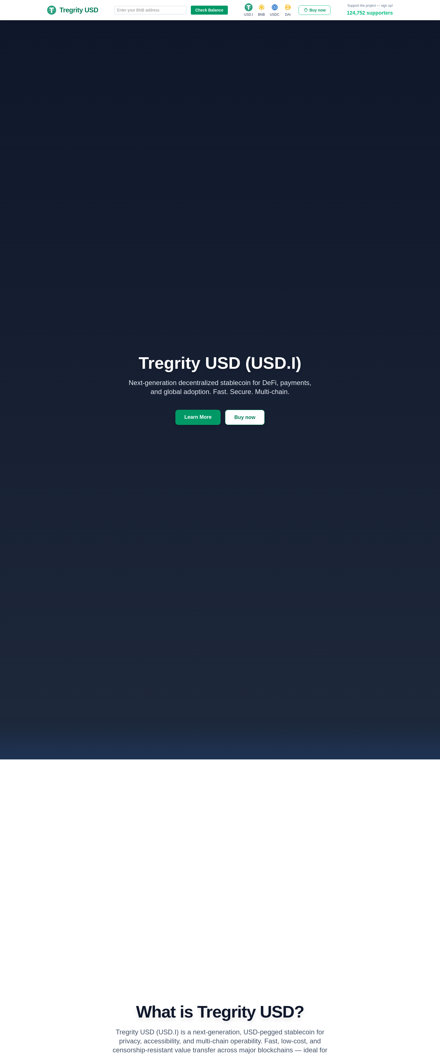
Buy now (314, 10)
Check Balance (209, 10)
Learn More (198, 419)
